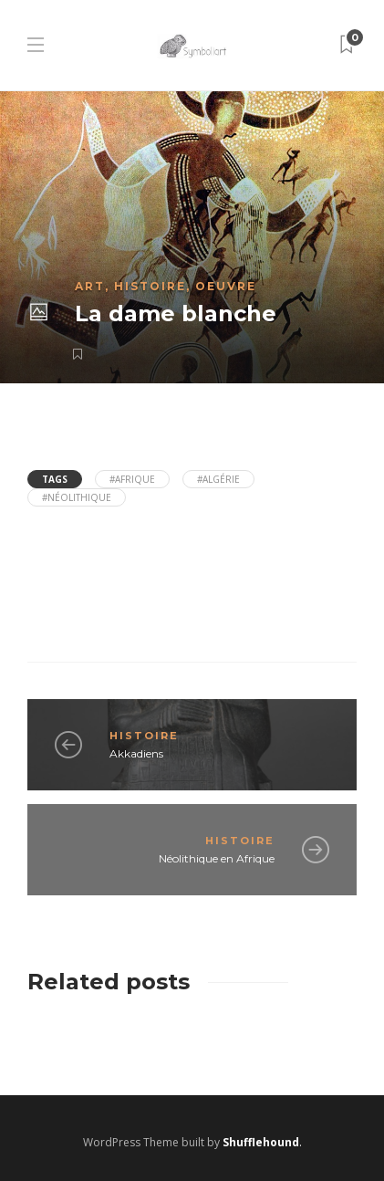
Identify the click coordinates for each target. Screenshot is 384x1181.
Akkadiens (136, 753)
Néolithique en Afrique (217, 858)
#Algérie (218, 479)
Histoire (150, 286)
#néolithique (76, 497)
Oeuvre (225, 286)
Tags (54, 479)
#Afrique (132, 479)
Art (90, 286)
